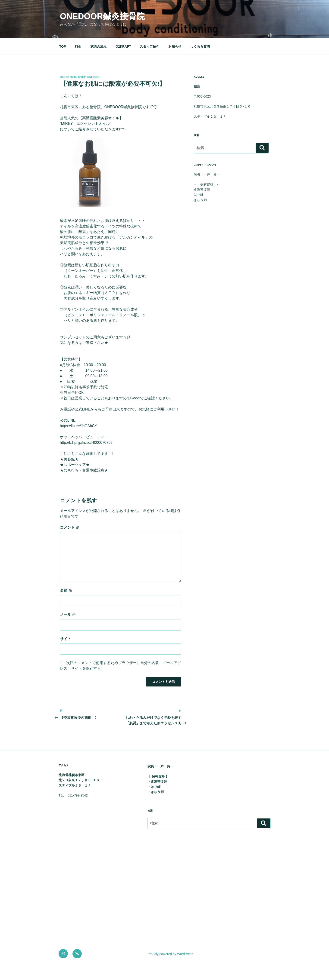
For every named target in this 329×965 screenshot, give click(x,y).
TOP (62, 46)
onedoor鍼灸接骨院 (102, 16)
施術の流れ (98, 46)
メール (68, 614)
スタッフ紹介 (149, 46)
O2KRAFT (123, 46)
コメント (69, 527)
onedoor (93, 77)
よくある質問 (200, 46)
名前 (66, 590)
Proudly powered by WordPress (170, 954)
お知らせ (174, 46)
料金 (78, 46)
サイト (65, 639)
